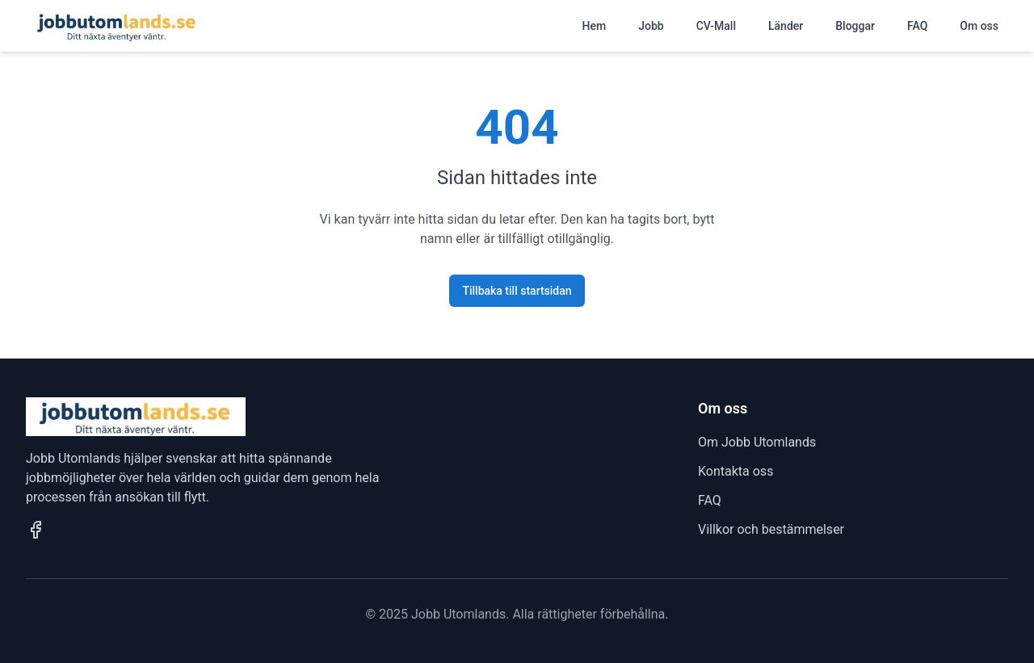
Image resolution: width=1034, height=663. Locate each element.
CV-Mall (716, 25)
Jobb (650, 25)
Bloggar (855, 25)
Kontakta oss (735, 471)
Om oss (979, 25)
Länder (785, 25)
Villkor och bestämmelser (771, 529)
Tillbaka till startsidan (516, 290)
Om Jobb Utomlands (757, 442)
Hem (594, 25)
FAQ (917, 25)
